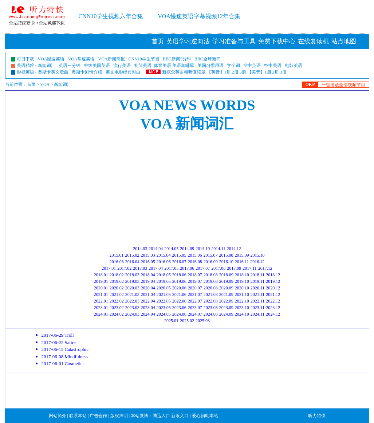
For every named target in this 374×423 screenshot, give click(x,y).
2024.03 (132, 314)
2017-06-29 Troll (58, 335)
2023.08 (211, 307)
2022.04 (148, 301)
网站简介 (57, 415)
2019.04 (148, 281)
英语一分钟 (69, 65)
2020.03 (132, 287)
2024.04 (148, 314)
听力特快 (317, 415)
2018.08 (211, 274)
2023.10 (242, 307)
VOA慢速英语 (51, 59)
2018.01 (101, 274)
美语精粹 (25, 65)
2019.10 (242, 281)
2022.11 (258, 301)
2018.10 (242, 274)
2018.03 (132, 274)
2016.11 (242, 261)
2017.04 (156, 268)
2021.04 (148, 294)
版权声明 (119, 415)
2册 (235, 72)
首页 (157, 41)
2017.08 (218, 268)
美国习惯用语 (210, 65)
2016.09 (211, 261)
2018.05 (164, 274)
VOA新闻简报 (111, 59)
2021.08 (211, 294)
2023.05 (164, 307)
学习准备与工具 (234, 41)
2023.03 (132, 307)
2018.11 (258, 274)
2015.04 (164, 255)
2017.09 (234, 268)
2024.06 (179, 314)
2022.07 (195, 301)
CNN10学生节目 (144, 59)
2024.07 (195, 314)
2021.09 (226, 294)
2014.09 (187, 248)
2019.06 (179, 281)
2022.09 (226, 301)
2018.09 (226, 274)
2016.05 (148, 261)
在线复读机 (313, 41)
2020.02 (117, 287)
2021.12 (273, 294)
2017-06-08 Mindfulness (65, 356)
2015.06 (195, 255)
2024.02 (117, 314)
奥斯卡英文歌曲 (53, 72)
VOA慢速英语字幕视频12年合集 (199, 16)
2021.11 (258, 294)
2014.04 (156, 248)
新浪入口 (180, 415)
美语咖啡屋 (183, 65)
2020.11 (258, 287)
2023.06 (179, 307)
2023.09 (226, 307)
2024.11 (258, 314)
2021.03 (132, 294)
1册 (227, 72)
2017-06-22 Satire (59, 342)
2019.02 (117, 281)
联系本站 (78, 415)
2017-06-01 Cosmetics (63, 363)
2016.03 (117, 261)
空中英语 (252, 65)
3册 (243, 72)
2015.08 (226, 255)
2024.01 (101, 314)
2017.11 (250, 268)
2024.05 (164, 314)
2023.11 (258, 307)
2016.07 (179, 261)
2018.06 (179, 274)
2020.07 (195, 287)
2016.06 (164, 261)
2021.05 (164, 294)
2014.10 (203, 248)
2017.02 (124, 268)
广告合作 (98, 415)
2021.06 (179, 294)
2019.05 (164, 281)
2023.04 (148, 307)
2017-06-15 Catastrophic (65, 349)
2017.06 (187, 268)
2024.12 (273, 314)
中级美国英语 (97, 65)
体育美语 (162, 65)
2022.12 (273, 301)
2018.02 (117, 274)
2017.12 (265, 268)
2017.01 (109, 268)
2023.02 (117, 307)
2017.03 (140, 268)
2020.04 (148, 287)
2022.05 (164, 301)
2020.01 (101, 287)
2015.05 (179, 255)
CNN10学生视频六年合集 (111, 16)
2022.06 (179, 301)
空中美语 (273, 65)
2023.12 (273, 307)
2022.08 (211, 301)
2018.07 (195, 274)
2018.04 (148, 274)
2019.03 (132, 281)
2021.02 (117, 294)
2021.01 (101, 294)
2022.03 (132, 301)
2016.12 (257, 261)
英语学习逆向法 (188, 41)
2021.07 (195, 294)
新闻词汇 (46, 65)
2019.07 (195, 281)
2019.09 (226, 281)
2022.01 (101, 301)
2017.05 (171, 268)
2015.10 (258, 255)
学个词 (233, 65)
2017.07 (203, 268)
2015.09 (242, 255)
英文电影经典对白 (123, 72)
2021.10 (242, 294)
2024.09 (226, 314)
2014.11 (218, 248)
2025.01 (171, 320)
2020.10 (242, 287)
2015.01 (117, 255)
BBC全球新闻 (207, 59)
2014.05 (171, 248)
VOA (44, 84)
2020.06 (179, 287)
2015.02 (132, 255)
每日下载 (25, 59)
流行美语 (122, 65)
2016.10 (226, 261)
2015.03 (148, 255)
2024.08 (211, 314)
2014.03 (140, 248)
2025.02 (187, 320)
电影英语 (293, 65)
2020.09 (226, 287)
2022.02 (117, 301)
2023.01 (101, 307)
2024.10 (242, 314)
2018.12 (273, 274)
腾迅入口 (161, 415)
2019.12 (273, 281)
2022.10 (242, 301)
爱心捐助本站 (205, 415)
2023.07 (195, 307)
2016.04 (132, 261)
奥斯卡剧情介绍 (87, 72)
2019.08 (211, 281)
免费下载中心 (276, 41)
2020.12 (273, 287)
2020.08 (211, 287)
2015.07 (211, 255)
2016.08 (195, 261)
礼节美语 (142, 65)
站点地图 (343, 41)
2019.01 (101, 281)
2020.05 (164, 287)
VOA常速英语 (81, 59)
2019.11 (258, 281)
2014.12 (234, 248)
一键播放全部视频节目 (343, 84)
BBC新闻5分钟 (177, 59)
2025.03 (203, 320)
